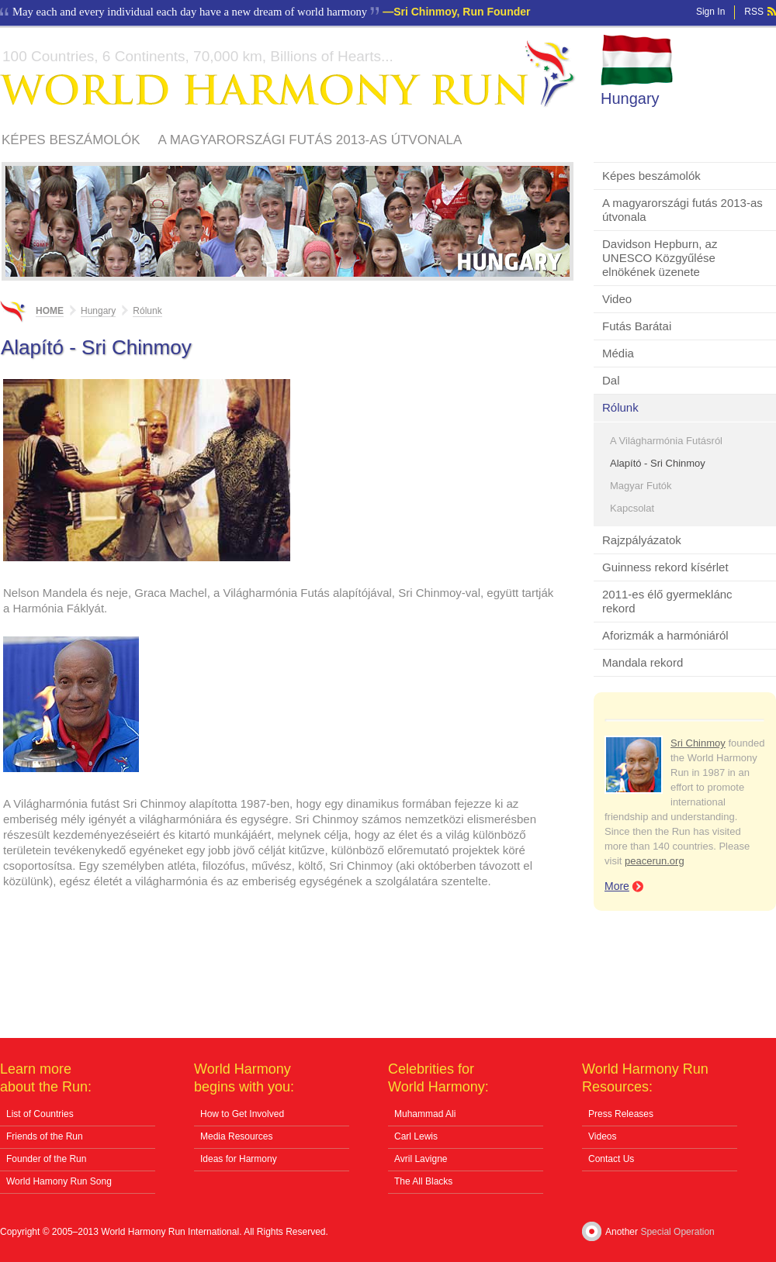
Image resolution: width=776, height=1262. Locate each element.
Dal (611, 380)
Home (50, 310)
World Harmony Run (288, 74)
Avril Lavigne (420, 1158)
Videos (602, 1136)
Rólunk (620, 407)
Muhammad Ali (425, 1114)
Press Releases (620, 1114)
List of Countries (40, 1114)
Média (618, 353)
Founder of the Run (46, 1158)
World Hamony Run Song (59, 1181)
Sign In (710, 11)
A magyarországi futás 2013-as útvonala (310, 140)
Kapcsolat (632, 508)
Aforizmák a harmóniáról (665, 635)
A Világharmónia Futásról (666, 441)
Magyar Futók (640, 485)
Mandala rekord (642, 662)
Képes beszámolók (71, 140)
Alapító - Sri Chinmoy (657, 463)
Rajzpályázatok (641, 540)
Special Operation (677, 1231)
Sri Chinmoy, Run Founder (461, 11)
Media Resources (236, 1136)
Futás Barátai (636, 326)
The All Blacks (423, 1181)
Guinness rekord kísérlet (665, 567)
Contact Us (611, 1158)
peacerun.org (654, 861)
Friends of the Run (44, 1136)
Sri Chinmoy (698, 743)
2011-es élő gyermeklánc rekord (667, 601)
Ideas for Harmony (238, 1158)
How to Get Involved (242, 1114)
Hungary (630, 98)
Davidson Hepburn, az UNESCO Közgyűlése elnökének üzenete (659, 257)
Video (617, 298)
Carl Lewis (416, 1136)
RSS (754, 11)
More (617, 886)
